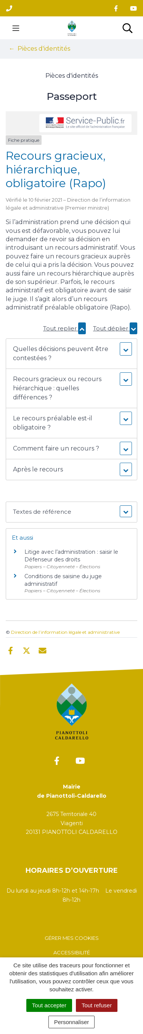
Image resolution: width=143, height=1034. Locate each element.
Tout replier (64, 328)
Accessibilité (71, 952)
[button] (71, 354)
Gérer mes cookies (72, 938)
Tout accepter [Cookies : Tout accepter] (49, 1005)
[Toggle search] (127, 28)
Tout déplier (115, 328)
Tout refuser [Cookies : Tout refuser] (97, 1005)
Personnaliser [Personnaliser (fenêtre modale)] (71, 1022)
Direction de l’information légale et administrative (65, 632)
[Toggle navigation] (16, 27)
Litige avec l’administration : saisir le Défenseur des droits (71, 555)
